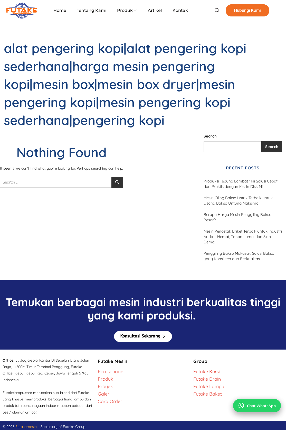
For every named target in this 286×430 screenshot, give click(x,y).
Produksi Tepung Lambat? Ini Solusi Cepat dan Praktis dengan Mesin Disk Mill (241, 184)
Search (210, 136)
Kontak (178, 10)
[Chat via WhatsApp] (257, 405)
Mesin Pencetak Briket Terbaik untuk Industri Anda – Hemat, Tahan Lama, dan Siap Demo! (243, 236)
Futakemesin (26, 426)
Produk (127, 10)
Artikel (154, 10)
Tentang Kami (92, 10)
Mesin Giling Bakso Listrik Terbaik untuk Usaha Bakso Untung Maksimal (238, 200)
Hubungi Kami (245, 10)
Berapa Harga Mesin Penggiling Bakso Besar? (237, 217)
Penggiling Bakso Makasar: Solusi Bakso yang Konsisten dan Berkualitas (239, 256)
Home (61, 10)
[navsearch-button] (214, 10)
